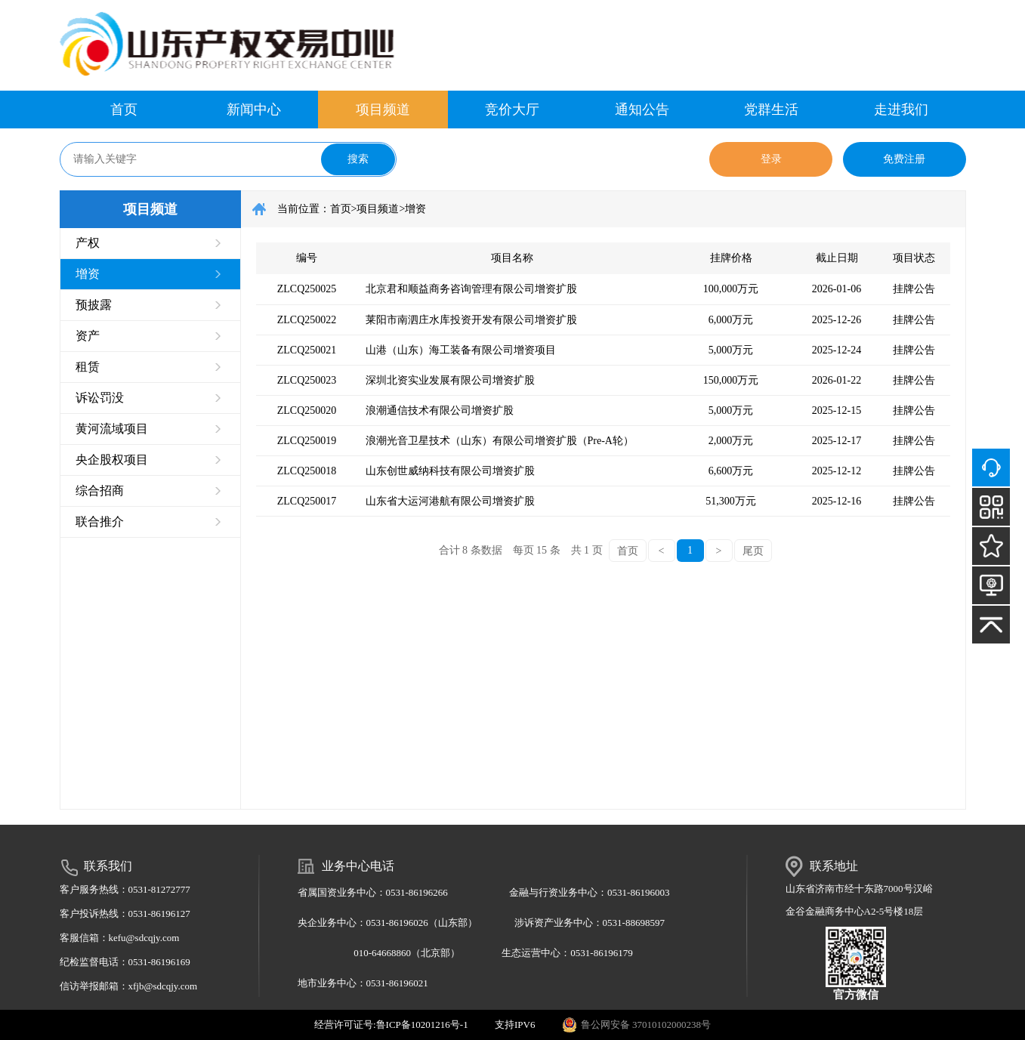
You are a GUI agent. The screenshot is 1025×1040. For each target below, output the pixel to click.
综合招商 (100, 490)
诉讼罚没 (100, 397)
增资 (88, 273)
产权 (88, 242)
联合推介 (100, 521)
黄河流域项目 (112, 428)
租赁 (88, 366)
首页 (123, 109)
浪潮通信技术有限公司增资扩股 (440, 410)
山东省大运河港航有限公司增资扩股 (450, 501)
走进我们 (901, 109)
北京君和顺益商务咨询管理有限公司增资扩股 (471, 289)
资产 (88, 335)
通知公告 (642, 109)
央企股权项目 (112, 459)
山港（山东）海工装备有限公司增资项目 (461, 350)
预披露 (94, 304)
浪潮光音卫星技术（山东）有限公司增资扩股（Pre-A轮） (500, 440)
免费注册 (904, 159)
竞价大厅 (512, 109)
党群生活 (771, 109)
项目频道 (383, 109)
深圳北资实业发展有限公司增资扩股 (450, 380)
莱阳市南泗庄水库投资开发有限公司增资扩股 (471, 320)
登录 (771, 159)
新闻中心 (254, 109)
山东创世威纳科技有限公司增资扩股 (450, 471)
